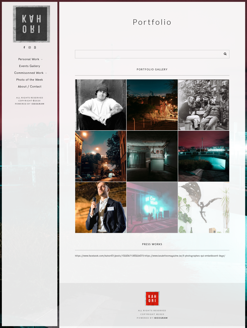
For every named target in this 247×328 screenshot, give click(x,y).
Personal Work (28, 59)
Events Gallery (29, 66)
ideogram (37, 104)
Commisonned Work (29, 73)
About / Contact (29, 86)
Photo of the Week (29, 80)
